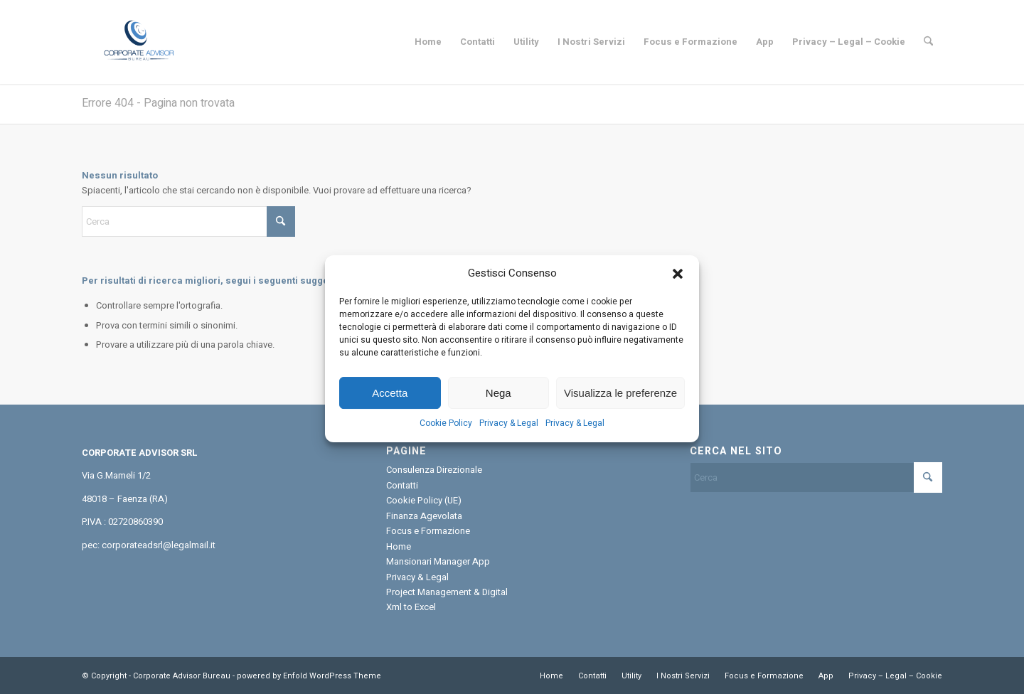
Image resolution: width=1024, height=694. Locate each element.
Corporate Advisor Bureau (181, 676)
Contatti (402, 485)
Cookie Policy (446, 432)
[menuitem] (428, 42)
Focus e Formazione (428, 531)
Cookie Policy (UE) (424, 500)
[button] (678, 282)
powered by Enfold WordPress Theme (309, 676)
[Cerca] (928, 42)
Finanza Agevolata (424, 516)
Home (398, 546)
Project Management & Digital (447, 592)
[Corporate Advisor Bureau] (138, 42)
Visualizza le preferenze (620, 402)
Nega (498, 402)
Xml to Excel (411, 607)
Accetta (389, 402)
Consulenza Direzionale (434, 469)
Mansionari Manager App (438, 561)
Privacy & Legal (508, 432)
